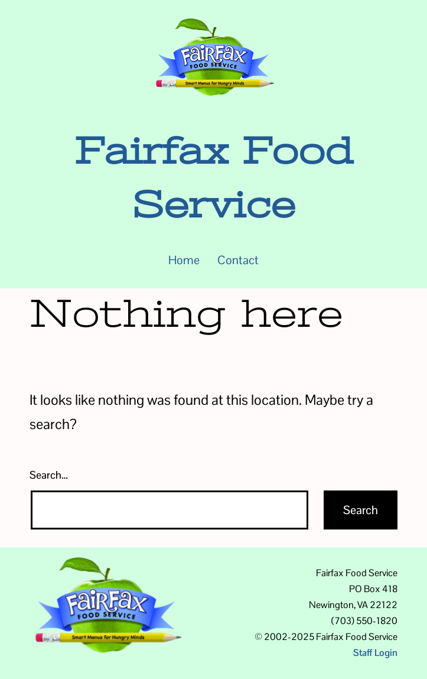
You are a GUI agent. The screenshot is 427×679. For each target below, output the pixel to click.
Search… (49, 475)
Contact (238, 260)
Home (184, 260)
